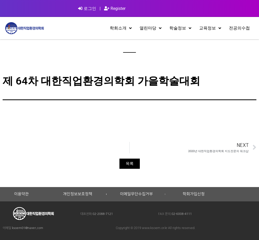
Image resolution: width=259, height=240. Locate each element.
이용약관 (21, 194)
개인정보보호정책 (77, 194)
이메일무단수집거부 (136, 194)
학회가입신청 (194, 194)
